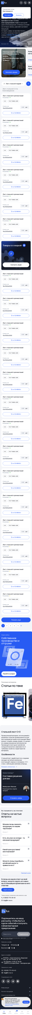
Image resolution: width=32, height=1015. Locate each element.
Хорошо (26, 1002)
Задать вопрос (7, 889)
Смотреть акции (16, 265)
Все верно (8, 15)
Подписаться (23, 934)
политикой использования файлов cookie (12, 1004)
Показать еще (16, 620)
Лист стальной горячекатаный (13, 96)
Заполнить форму (11, 72)
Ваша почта (7, 934)
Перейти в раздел (9, 674)
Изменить (19, 15)
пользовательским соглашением (7, 938)
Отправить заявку (16, 798)
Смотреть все (26, 873)
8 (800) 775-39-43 (13, 35)
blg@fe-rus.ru (15, 37)
